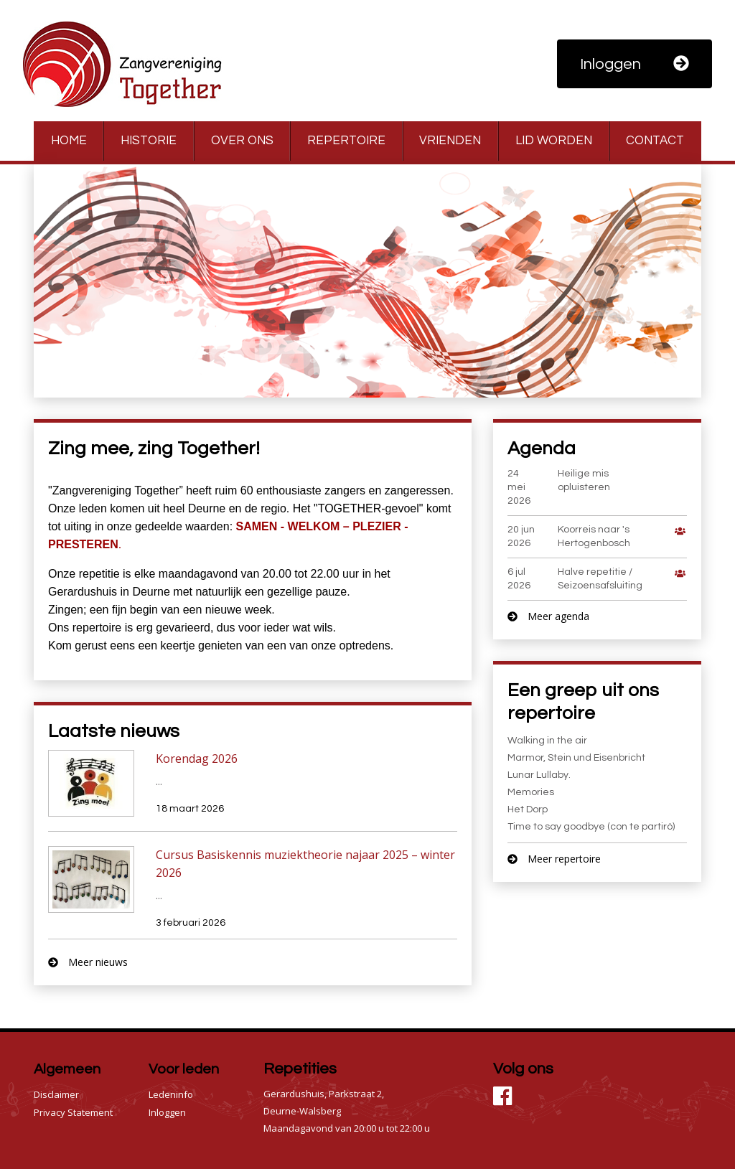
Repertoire (346, 140)
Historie (149, 140)
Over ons (242, 140)
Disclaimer (56, 1094)
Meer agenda (548, 616)
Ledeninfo (171, 1094)
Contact (655, 140)
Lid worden (553, 140)
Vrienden (450, 140)
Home (69, 140)
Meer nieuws (88, 962)
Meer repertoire (554, 858)
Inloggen (634, 63)
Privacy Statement (73, 1112)
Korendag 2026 (197, 758)
